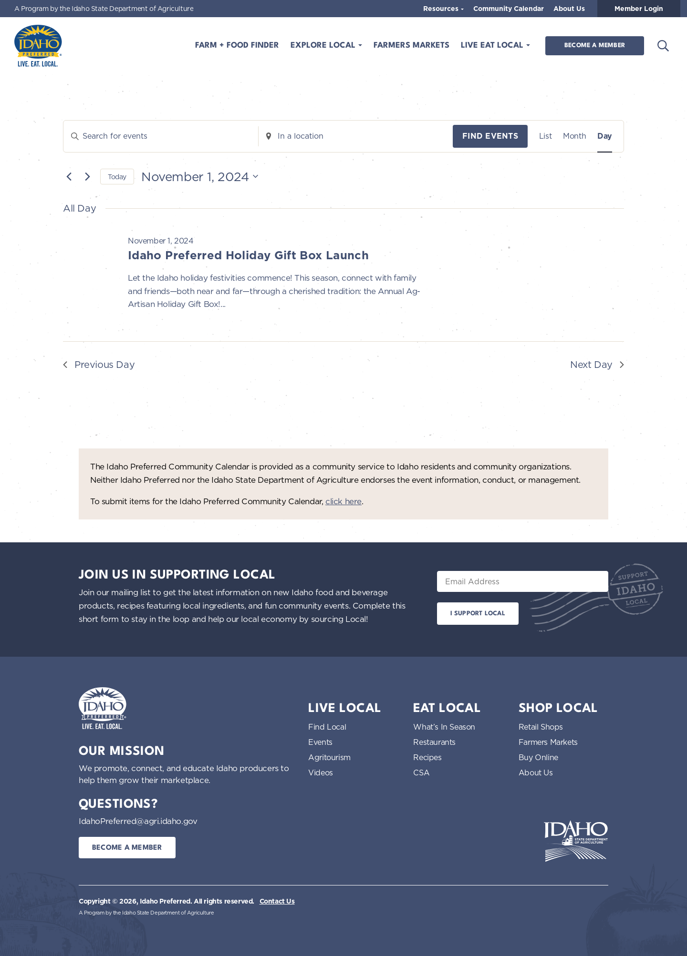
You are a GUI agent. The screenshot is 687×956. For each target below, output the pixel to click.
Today (117, 177)
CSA (421, 772)
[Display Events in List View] (545, 136)
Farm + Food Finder (237, 45)
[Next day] (87, 176)
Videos (320, 772)
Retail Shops (541, 727)
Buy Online (538, 757)
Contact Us (277, 901)
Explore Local (324, 45)
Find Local (327, 727)
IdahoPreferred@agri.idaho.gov (138, 821)
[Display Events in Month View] (574, 136)
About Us (569, 8)
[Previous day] (68, 176)
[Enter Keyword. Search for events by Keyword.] (160, 136)
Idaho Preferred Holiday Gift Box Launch (248, 255)
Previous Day (99, 364)
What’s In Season (444, 727)
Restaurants (434, 742)
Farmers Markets (411, 45)
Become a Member (594, 45)
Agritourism (329, 757)
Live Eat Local (493, 45)
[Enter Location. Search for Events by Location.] (356, 136)
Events (320, 742)
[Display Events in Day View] (604, 136)
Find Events (490, 136)
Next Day (597, 364)
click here (343, 501)
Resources (441, 8)
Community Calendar (508, 8)
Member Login (638, 8)
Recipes (427, 757)
